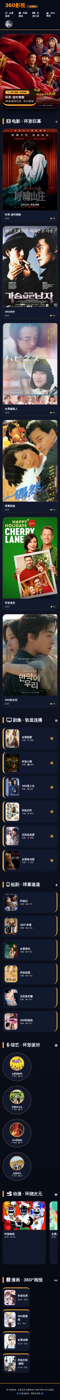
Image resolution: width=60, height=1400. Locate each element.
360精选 (50, 14)
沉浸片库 (35, 14)
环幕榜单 (23, 14)
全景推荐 (9, 14)
